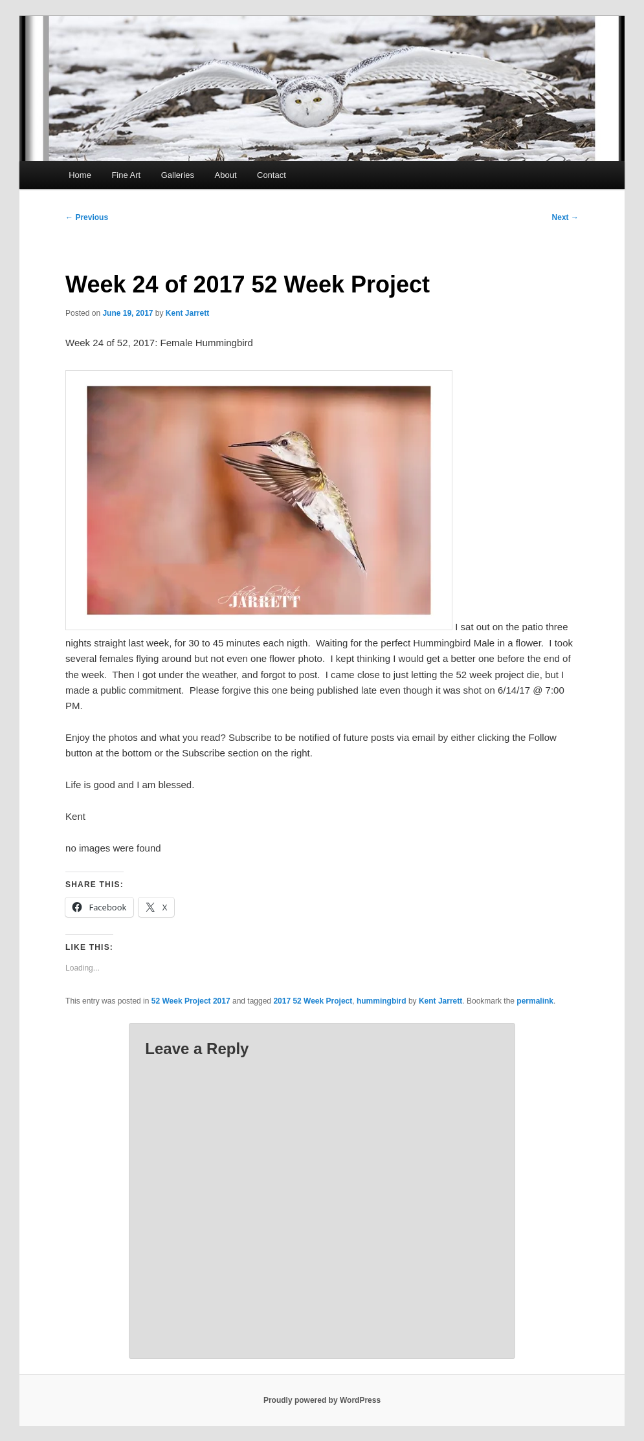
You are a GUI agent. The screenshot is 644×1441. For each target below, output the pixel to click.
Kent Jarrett (187, 313)
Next (565, 217)
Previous (86, 217)
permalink (534, 1001)
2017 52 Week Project (312, 1001)
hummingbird (381, 1001)
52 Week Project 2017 (190, 1001)
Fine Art (125, 175)
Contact (271, 175)
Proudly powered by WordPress (322, 1400)
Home (80, 175)
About (226, 175)
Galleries (177, 175)
